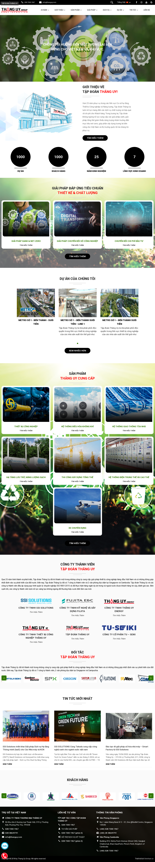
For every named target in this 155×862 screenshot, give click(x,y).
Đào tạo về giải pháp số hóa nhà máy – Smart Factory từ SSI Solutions (127, 748)
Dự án (119, 10)
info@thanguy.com (49, 2)
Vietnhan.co (149, 859)
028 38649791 (11, 833)
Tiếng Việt (121, 2)
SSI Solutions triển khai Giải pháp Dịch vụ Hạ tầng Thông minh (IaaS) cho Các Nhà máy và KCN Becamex (26, 748)
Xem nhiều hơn (77, 350)
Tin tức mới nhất (77, 699)
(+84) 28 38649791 (108, 833)
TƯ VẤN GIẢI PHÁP (69, 829)
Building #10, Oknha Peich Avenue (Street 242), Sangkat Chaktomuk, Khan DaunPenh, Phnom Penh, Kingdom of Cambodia (122, 844)
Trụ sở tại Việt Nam (13, 812)
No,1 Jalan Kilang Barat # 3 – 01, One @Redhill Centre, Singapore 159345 (126, 823)
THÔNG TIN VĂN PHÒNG (109, 812)
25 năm (44, 10)
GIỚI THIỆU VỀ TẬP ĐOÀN (100, 89)
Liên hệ (147, 10)
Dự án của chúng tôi (77, 279)
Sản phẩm (75, 10)
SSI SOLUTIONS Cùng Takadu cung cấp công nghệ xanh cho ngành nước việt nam (75, 748)
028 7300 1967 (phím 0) (72, 833)
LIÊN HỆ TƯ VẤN (67, 812)
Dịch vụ (106, 10)
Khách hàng (77, 780)
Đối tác (77, 654)
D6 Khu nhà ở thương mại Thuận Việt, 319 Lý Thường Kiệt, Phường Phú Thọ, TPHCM (26, 823)
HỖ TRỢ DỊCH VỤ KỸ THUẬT (73, 837)
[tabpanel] (36, 312)
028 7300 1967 (29, 2)
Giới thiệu (58, 10)
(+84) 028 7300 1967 (109, 829)
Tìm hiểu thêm (95, 138)
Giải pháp (91, 10)
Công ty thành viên (77, 566)
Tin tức (133, 10)
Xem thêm (7, 764)
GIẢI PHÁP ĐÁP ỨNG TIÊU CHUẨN (77, 190)
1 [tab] (77, 343)
